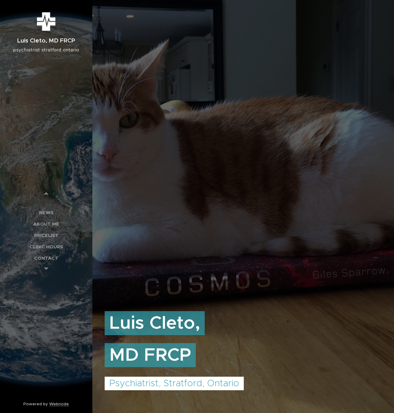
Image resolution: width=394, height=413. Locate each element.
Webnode (59, 404)
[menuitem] (46, 201)
